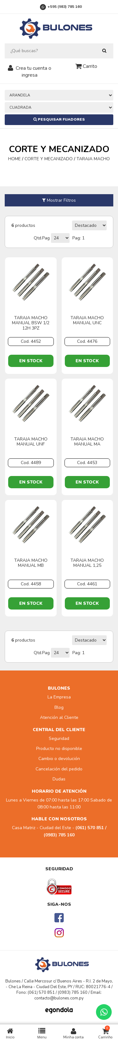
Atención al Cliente (59, 717)
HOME (15, 159)
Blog (59, 707)
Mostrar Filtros (59, 200)
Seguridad (59, 738)
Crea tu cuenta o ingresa (33, 72)
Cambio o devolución (59, 759)
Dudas (59, 779)
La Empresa (59, 697)
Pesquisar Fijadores (59, 119)
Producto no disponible (59, 749)
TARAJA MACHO (93, 159)
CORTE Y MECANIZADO (49, 159)
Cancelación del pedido (59, 769)
